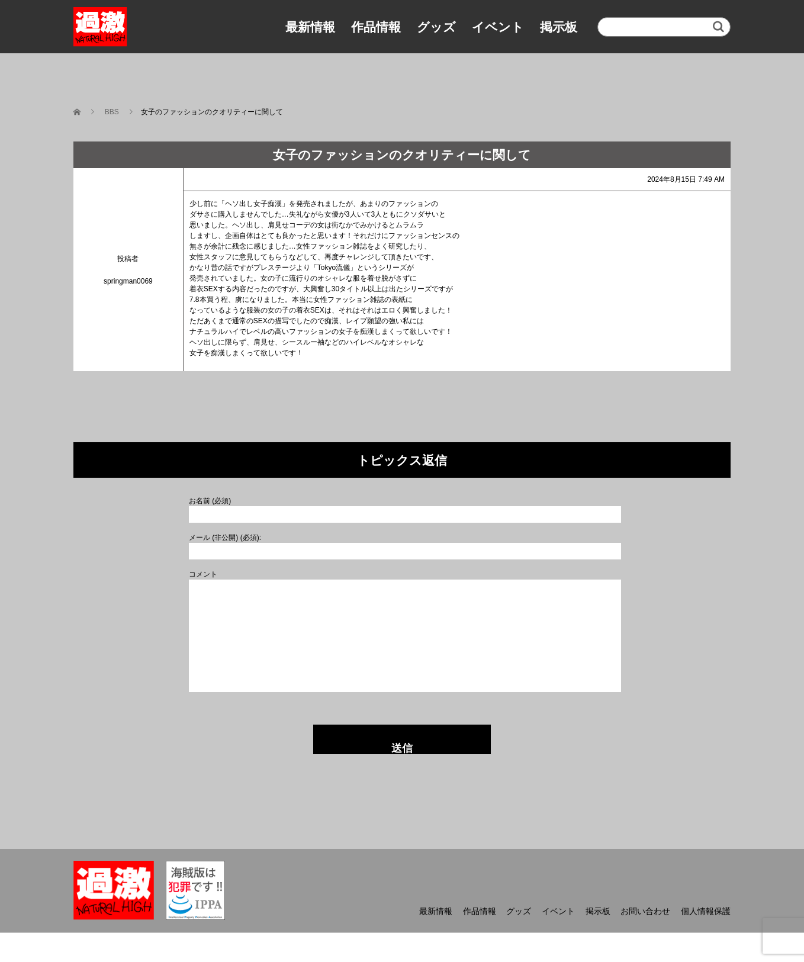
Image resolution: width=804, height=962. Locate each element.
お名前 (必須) (210, 501)
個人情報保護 (706, 911)
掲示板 (558, 27)
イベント (498, 27)
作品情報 (376, 27)
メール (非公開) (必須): (225, 537)
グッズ (436, 27)
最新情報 (310, 27)
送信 (402, 748)
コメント (203, 574)
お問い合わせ (645, 911)
